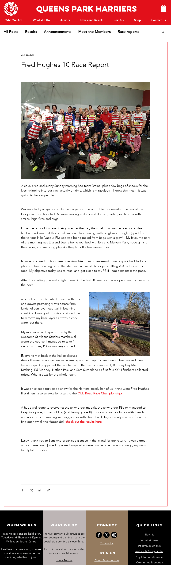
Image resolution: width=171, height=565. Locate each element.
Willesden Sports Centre (21, 541)
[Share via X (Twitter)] (31, 490)
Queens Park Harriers (85, 9)
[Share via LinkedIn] (39, 490)
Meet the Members (94, 31)
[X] (106, 535)
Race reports (128, 31)
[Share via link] (48, 490)
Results (31, 31)
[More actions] (148, 55)
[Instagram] (114, 535)
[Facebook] (99, 535)
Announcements (57, 31)
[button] (163, 8)
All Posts (11, 31)
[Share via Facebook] (22, 490)
